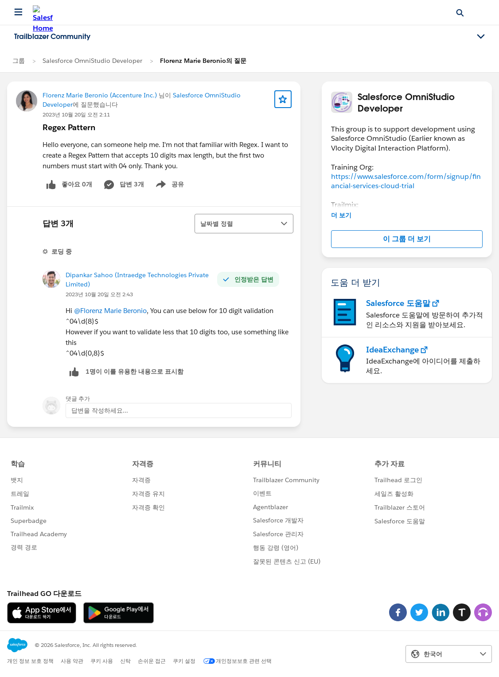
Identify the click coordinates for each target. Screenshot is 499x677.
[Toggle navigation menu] (481, 36)
